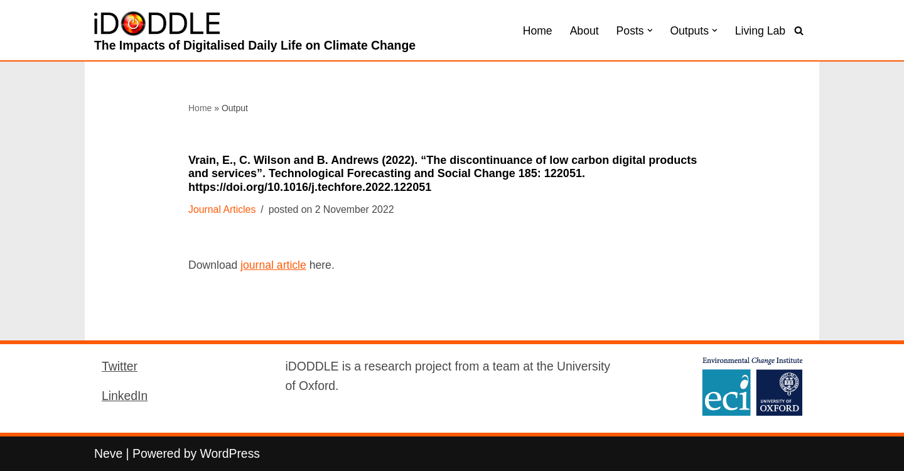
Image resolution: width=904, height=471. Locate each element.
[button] (650, 30)
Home (537, 30)
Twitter (119, 366)
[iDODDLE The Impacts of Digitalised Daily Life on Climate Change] (255, 33)
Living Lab (760, 30)
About (584, 30)
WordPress (230, 453)
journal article (273, 265)
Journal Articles (222, 209)
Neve (108, 453)
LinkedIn (125, 396)
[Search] (799, 30)
